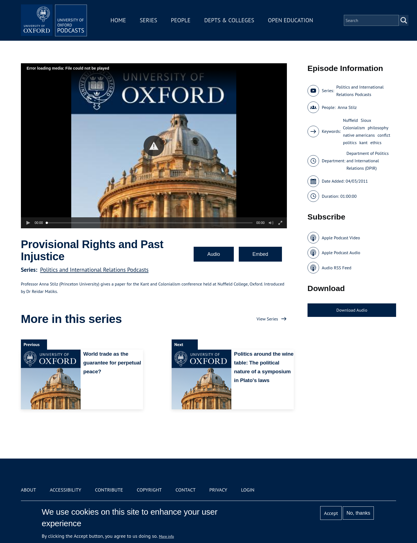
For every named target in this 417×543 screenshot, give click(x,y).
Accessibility (65, 490)
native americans (359, 135)
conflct (383, 135)
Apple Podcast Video (341, 237)
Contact (185, 490)
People (180, 20)
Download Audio (351, 310)
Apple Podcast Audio (341, 252)
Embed (260, 254)
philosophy (378, 127)
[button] (154, 146)
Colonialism (354, 127)
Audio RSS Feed (336, 267)
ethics (376, 142)
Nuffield (350, 120)
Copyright (149, 490)
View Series (267, 319)
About (28, 490)
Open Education (290, 20)
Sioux (366, 120)
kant (364, 142)
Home (118, 20)
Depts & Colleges (229, 20)
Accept (331, 513)
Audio (213, 254)
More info (166, 536)
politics (350, 142)
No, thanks (358, 513)
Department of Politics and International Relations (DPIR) (367, 160)
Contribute (109, 490)
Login (247, 490)
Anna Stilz (347, 107)
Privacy (218, 490)
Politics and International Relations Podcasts (94, 269)
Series (148, 20)
